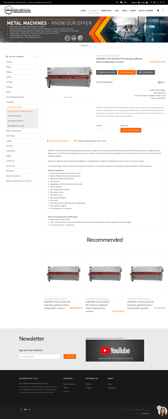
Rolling (8, 156)
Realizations (112, 388)
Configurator (84, 45)
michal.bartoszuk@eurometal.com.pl (152, 96)
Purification (10, 171)
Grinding (9, 82)
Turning (9, 62)
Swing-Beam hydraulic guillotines (21, 111)
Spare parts (106, 11)
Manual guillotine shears (16, 126)
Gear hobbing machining (15, 97)
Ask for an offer (127, 72)
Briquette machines (13, 176)
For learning (10, 166)
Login (144, 2)
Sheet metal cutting (15, 107)
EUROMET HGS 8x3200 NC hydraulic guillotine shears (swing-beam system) (140, 305)
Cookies (89, 388)
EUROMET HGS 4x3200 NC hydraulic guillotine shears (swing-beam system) (57, 305)
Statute (88, 384)
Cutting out (10, 161)
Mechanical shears (14, 116)
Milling (8, 67)
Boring (8, 92)
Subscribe (70, 356)
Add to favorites (146, 72)
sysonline (145, 413)
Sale (117, 11)
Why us (66, 388)
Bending (9, 146)
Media (133, 11)
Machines (93, 11)
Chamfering (10, 151)
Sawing (8, 72)
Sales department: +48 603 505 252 (15, 2)
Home (83, 11)
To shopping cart (131, 130)
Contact (66, 391)
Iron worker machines (15, 121)
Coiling (8, 141)
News (124, 11)
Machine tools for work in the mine (18, 181)
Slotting (9, 87)
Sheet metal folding (13, 131)
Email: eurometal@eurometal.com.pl (40, 2)
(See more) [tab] (90, 141)
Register (135, 2)
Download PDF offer (106, 72)
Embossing (10, 136)
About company (146, 11)
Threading (10, 102)
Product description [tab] (57, 141)
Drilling (8, 77)
